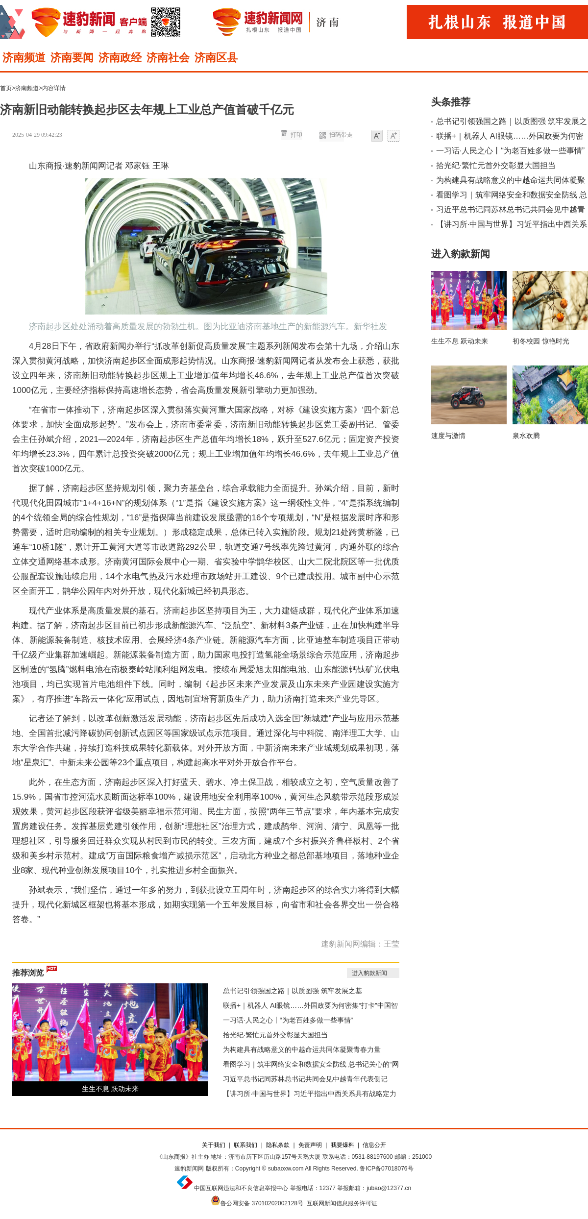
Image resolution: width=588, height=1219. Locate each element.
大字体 (393, 136)
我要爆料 (342, 1145)
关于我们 (213, 1145)
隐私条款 (278, 1145)
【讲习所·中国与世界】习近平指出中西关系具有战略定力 (309, 1093)
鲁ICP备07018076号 (386, 1168)
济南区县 (216, 57)
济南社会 (168, 57)
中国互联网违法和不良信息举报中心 (241, 1188)
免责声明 (310, 1145)
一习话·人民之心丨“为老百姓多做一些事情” (288, 1020)
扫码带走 (341, 134)
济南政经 (120, 57)
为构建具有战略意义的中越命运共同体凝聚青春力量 (302, 1049)
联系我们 (245, 1145)
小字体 (377, 136)
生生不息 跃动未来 (110, 1089)
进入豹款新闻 (369, 973)
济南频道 (24, 57)
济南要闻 (72, 57)
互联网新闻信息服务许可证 (342, 1203)
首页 (6, 88)
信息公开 (374, 1145)
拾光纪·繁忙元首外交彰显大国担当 (275, 1035)
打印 (296, 134)
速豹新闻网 (189, 1168)
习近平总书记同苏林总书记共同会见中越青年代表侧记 (305, 1079)
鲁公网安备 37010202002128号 (261, 1203)
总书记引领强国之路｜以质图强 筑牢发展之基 (292, 991)
